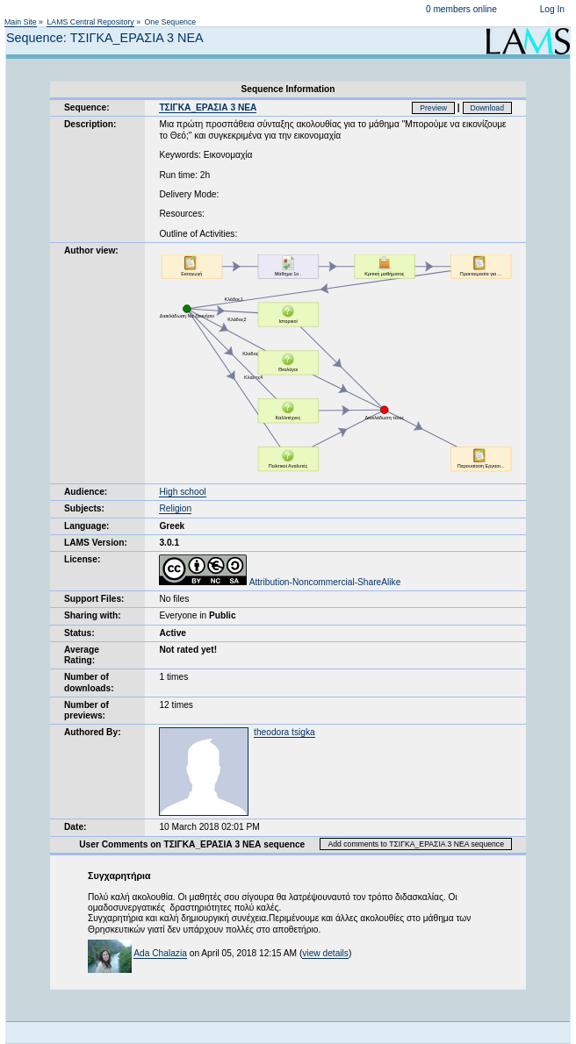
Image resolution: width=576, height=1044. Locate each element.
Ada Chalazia (160, 953)
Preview (433, 108)
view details (325, 953)
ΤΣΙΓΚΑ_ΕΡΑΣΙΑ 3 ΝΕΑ (207, 107)
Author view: (91, 250)
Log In (552, 9)
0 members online (461, 9)
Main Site (20, 22)
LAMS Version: (95, 542)
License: (82, 559)
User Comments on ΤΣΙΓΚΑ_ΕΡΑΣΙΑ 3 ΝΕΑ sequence (192, 844)
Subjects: (84, 508)
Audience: (85, 492)
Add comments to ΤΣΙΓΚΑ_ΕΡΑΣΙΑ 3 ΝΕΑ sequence (416, 844)
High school (182, 492)
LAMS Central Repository (90, 22)
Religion (175, 508)
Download (488, 108)
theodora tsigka (284, 732)
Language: (87, 526)
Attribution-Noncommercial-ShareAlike (279, 582)
